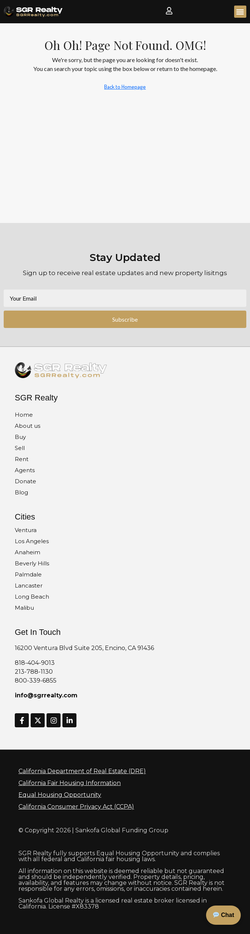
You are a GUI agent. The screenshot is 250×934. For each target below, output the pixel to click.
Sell (20, 447)
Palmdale (28, 574)
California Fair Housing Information (69, 782)
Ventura (26, 530)
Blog (21, 492)
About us (27, 425)
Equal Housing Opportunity (59, 794)
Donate (25, 481)
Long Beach (32, 596)
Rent (21, 459)
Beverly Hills (32, 563)
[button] (240, 12)
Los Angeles (32, 541)
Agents (25, 470)
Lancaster (28, 585)
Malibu (24, 607)
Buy (20, 436)
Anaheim (27, 552)
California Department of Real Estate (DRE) (82, 771)
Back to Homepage (125, 86)
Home (24, 414)
